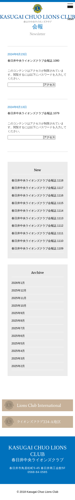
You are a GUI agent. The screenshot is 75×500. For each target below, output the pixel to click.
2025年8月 (18, 320)
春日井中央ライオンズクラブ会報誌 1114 (37, 210)
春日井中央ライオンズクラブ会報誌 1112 (37, 225)
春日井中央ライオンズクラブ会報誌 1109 (37, 248)
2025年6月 (18, 335)
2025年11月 (19, 298)
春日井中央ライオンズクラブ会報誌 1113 (37, 218)
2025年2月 (18, 366)
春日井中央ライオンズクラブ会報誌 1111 (37, 233)
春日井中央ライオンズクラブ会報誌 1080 (33, 60)
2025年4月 (18, 350)
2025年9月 (18, 313)
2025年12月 (19, 290)
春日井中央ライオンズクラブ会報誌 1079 (33, 113)
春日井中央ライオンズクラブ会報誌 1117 (37, 187)
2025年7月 (18, 328)
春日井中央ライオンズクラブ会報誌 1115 (37, 203)
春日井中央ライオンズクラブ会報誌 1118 (37, 180)
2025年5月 (18, 343)
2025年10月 (19, 305)
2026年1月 (18, 282)
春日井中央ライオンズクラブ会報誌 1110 (37, 240)
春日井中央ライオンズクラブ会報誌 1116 (37, 195)
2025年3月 (18, 358)
